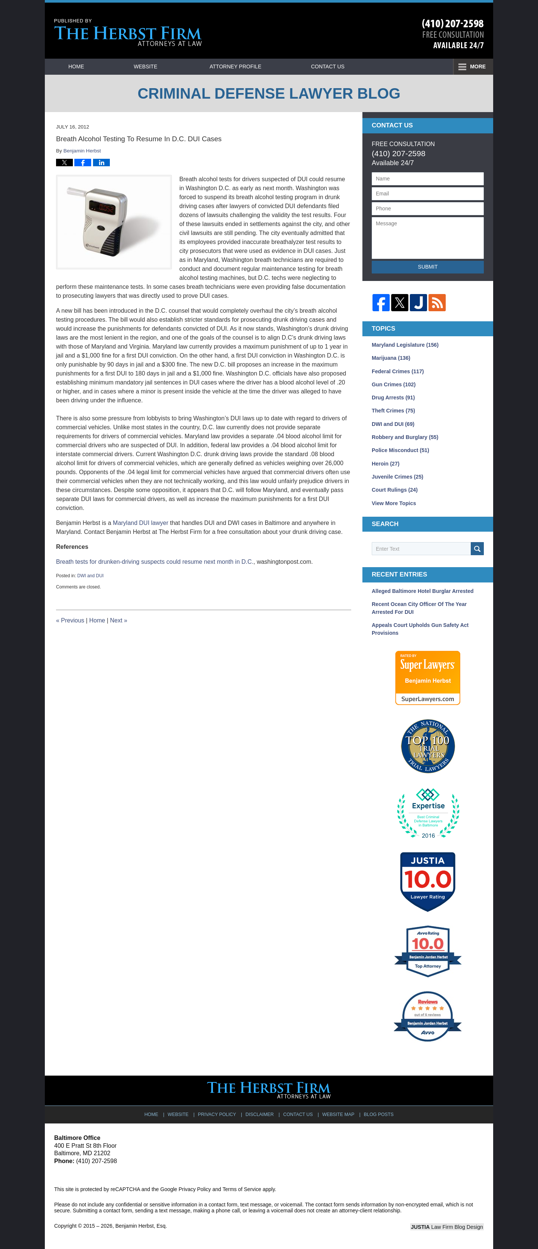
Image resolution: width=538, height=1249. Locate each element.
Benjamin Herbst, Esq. (141, 1224)
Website (151, 66)
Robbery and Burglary (404, 436)
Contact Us (433, 66)
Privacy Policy (217, 1111)
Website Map (338, 1111)
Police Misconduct (400, 449)
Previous (70, 620)
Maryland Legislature (405, 345)
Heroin (385, 463)
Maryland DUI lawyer (140, 523)
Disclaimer (259, 1111)
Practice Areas (341, 66)
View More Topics (393, 502)
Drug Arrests (393, 397)
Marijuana (391, 358)
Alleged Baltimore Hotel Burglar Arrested (423, 590)
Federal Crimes (397, 371)
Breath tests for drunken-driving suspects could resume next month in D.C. (154, 562)
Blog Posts (378, 1111)
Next (118, 620)
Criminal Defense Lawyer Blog (128, 32)
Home (79, 66)
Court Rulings (394, 489)
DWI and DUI (90, 575)
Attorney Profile (240, 66)
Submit (428, 267)
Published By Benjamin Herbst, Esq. (453, 34)
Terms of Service (242, 1187)
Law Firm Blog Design (448, 1225)
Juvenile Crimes (397, 476)
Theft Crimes (393, 410)
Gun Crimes (393, 384)
